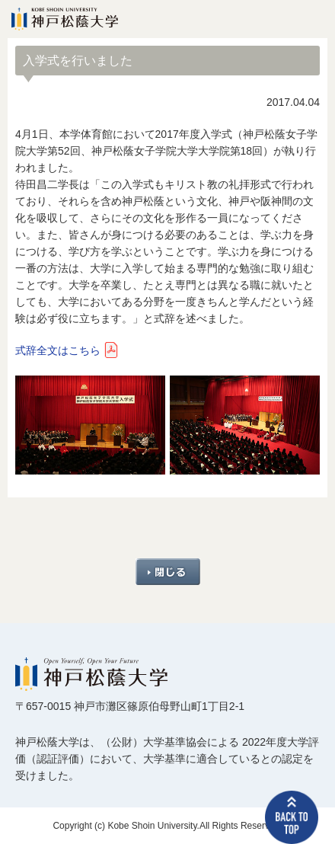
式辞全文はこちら (57, 350)
